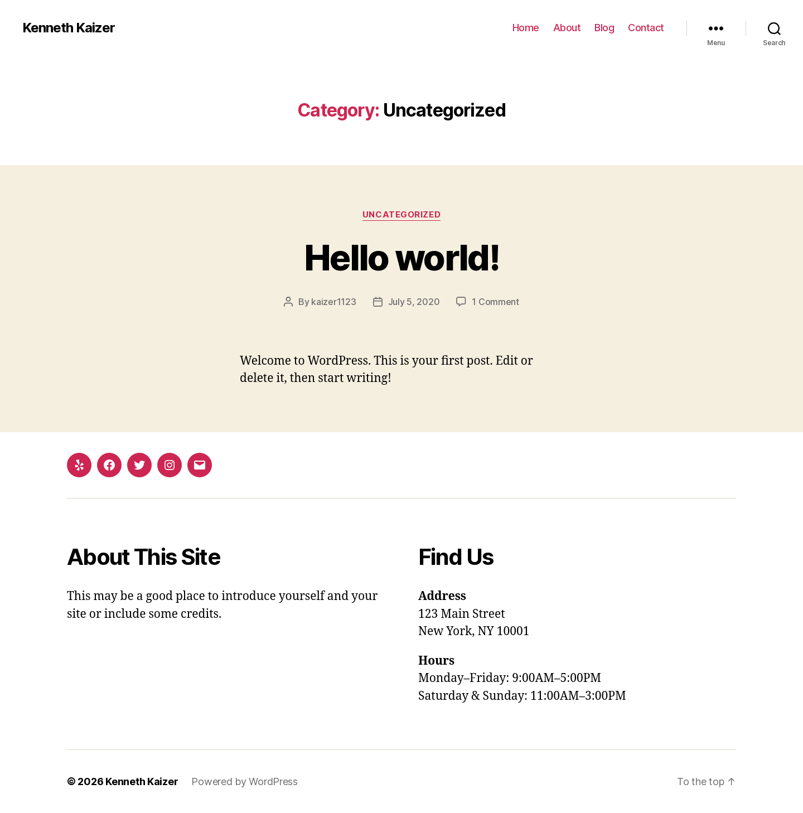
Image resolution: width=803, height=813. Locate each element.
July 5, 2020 (414, 301)
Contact (646, 27)
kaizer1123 (333, 301)
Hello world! (401, 257)
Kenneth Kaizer (68, 28)
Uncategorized (401, 215)
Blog (604, 27)
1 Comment (495, 301)
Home (525, 27)
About (567, 27)
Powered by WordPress (244, 781)
